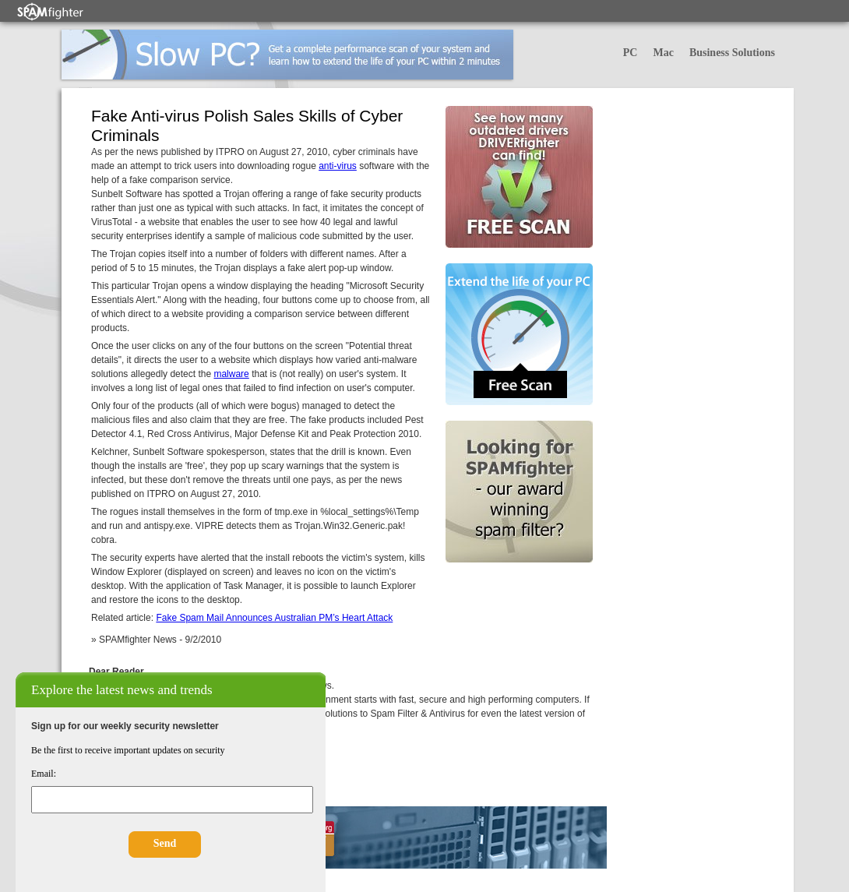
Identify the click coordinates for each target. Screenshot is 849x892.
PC (630, 52)
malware (230, 373)
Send (165, 843)
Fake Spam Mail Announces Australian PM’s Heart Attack (274, 617)
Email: (43, 773)
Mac (663, 52)
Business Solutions (732, 52)
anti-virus (338, 165)
